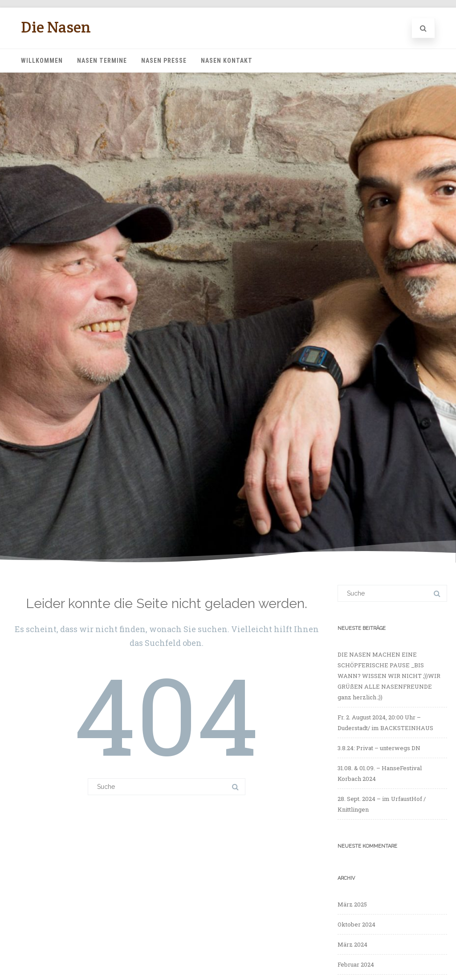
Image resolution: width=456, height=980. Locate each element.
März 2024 (352, 944)
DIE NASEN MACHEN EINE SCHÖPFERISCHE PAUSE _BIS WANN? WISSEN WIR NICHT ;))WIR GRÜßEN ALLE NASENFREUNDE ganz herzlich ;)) (389, 675)
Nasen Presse (164, 60)
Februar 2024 (356, 964)
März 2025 (352, 904)
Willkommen (42, 60)
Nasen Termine (102, 60)
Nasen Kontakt (226, 60)
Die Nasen (56, 27)
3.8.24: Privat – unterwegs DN (379, 748)
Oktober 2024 (356, 924)
